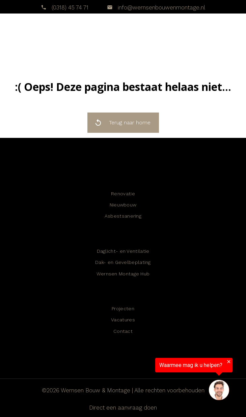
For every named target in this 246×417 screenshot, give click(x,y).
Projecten (123, 308)
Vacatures (123, 319)
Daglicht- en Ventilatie (123, 251)
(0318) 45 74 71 (70, 7)
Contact (123, 331)
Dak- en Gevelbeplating (123, 262)
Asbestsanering (123, 216)
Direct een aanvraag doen (123, 407)
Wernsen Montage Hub (123, 273)
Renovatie (123, 193)
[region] (163, 380)
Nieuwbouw (123, 204)
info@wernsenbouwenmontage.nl (160, 7)
